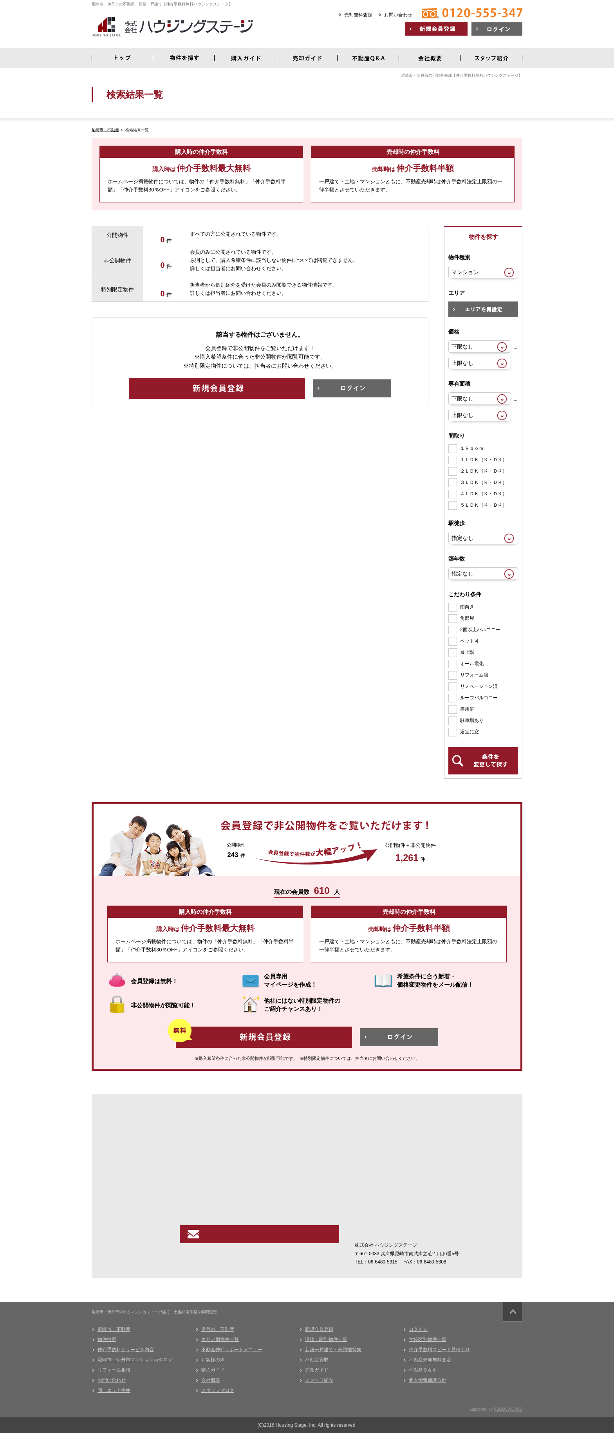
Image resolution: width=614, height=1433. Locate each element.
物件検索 (107, 1339)
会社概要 (210, 1380)
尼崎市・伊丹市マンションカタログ (135, 1360)
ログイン (418, 1329)
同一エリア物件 (114, 1390)
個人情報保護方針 (427, 1380)
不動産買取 (317, 1360)
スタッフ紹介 (319, 1380)
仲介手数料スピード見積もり (439, 1349)
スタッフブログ (217, 1390)
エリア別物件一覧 (220, 1339)
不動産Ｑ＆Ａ (423, 1370)
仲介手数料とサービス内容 (126, 1349)
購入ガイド (213, 1370)
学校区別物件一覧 (427, 1339)
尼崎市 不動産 (105, 130)
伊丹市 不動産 (217, 1329)
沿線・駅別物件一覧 (326, 1339)
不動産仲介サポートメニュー (231, 1349)
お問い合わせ (398, 15)
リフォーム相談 (114, 1370)
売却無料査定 (358, 15)
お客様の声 (213, 1360)
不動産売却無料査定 (430, 1360)
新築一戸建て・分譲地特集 (333, 1349)
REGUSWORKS (508, 1409)
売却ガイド (317, 1370)
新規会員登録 (319, 1329)
